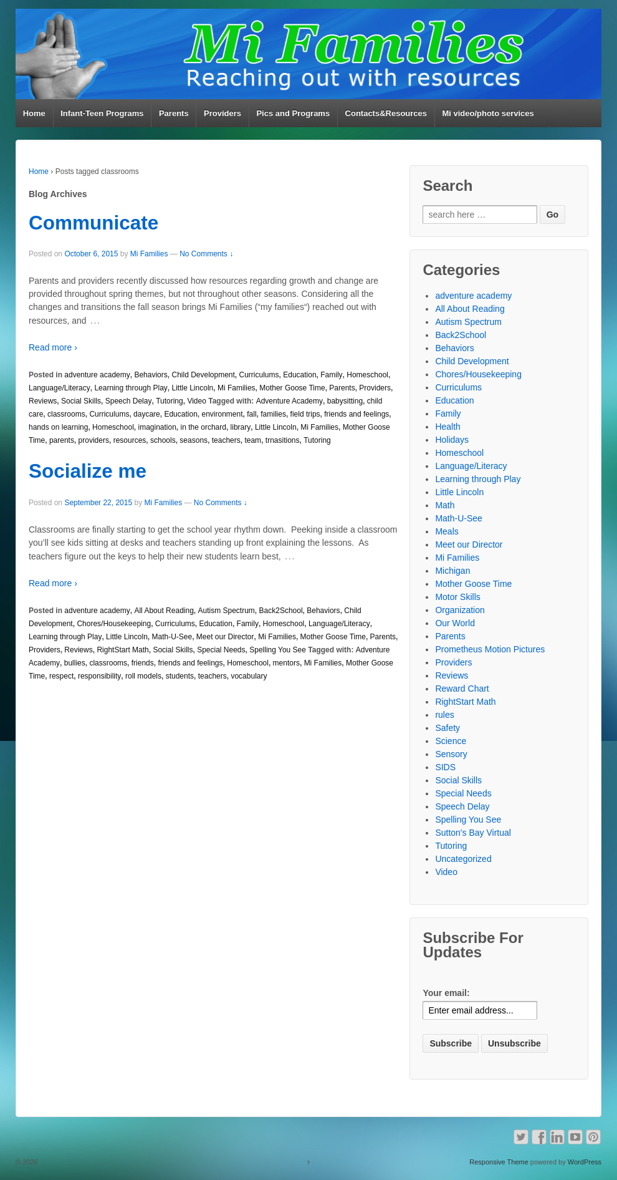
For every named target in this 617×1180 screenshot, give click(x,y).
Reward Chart (462, 689)
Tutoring (169, 401)
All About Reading (163, 610)
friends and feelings (356, 414)
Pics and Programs (293, 113)
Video (196, 401)
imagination (157, 427)
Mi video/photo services (487, 113)
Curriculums (259, 374)
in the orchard (203, 427)
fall (251, 414)
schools (163, 440)
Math (444, 505)
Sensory (451, 754)
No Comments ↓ (206, 253)
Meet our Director (225, 636)
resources (129, 440)
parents (61, 440)
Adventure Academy (289, 401)
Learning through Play (130, 388)
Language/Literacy (59, 388)
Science (450, 741)
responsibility (99, 676)
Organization (459, 610)
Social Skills (81, 401)
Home (34, 113)
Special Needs (221, 650)
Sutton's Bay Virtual (472, 833)
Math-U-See (171, 636)
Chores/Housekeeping (114, 623)
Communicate (93, 222)
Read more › (53, 347)
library (241, 427)
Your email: (446, 993)
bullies (74, 663)
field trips (305, 414)
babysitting (345, 401)
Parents (174, 113)
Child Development (202, 374)
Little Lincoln (193, 388)
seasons (193, 440)
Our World (455, 623)
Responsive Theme (499, 1162)
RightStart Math (122, 650)
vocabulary (249, 676)
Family (331, 374)
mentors (286, 663)
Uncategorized (463, 859)
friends (143, 663)
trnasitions (282, 440)
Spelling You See (277, 650)
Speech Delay (128, 401)
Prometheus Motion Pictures (490, 649)
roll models (143, 676)
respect (61, 676)
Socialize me (87, 471)
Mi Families (149, 253)
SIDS (445, 767)
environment (221, 414)
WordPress (584, 1162)
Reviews (43, 401)
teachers (226, 440)
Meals (446, 531)
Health (447, 427)
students (180, 676)
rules (444, 715)
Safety (447, 728)
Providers (222, 113)
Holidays (452, 440)
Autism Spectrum (226, 610)
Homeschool (367, 374)
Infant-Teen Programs (101, 113)
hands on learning (58, 427)
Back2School (281, 610)
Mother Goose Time (292, 388)
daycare (146, 414)
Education (299, 374)
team (252, 440)
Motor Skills (457, 597)
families (273, 414)
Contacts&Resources (386, 113)
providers (94, 440)
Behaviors (150, 374)
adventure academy (97, 374)
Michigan (452, 571)
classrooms (66, 414)
